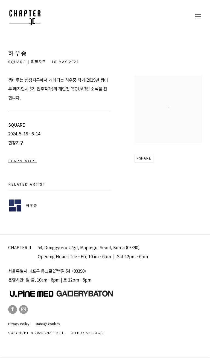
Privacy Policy (18, 324)
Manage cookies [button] (48, 324)
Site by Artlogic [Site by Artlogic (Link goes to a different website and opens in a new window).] (87, 333)
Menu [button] (198, 17)
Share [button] (145, 158)
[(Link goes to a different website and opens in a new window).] (84, 295)
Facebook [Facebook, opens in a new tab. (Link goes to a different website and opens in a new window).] (12, 309)
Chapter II (24, 16)
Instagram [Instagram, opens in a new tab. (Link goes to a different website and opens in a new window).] (23, 309)
